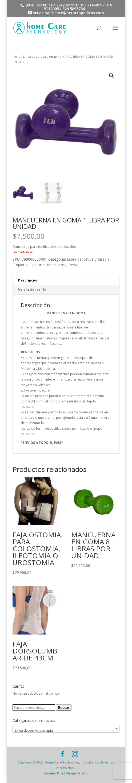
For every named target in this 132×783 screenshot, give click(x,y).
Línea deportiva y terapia (41, 56)
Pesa (73, 264)
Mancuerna (56, 264)
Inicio (17, 56)
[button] (111, 76)
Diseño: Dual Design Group (66, 773)
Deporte (37, 264)
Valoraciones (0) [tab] (32, 289)
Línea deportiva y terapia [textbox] (64, 730)
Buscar (63, 707)
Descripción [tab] (28, 280)
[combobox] (66, 729)
